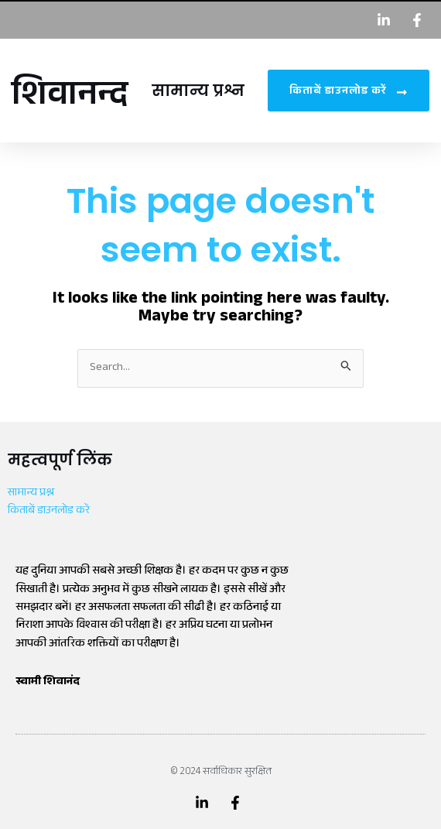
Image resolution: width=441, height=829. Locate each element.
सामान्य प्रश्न (198, 90)
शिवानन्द (70, 98)
